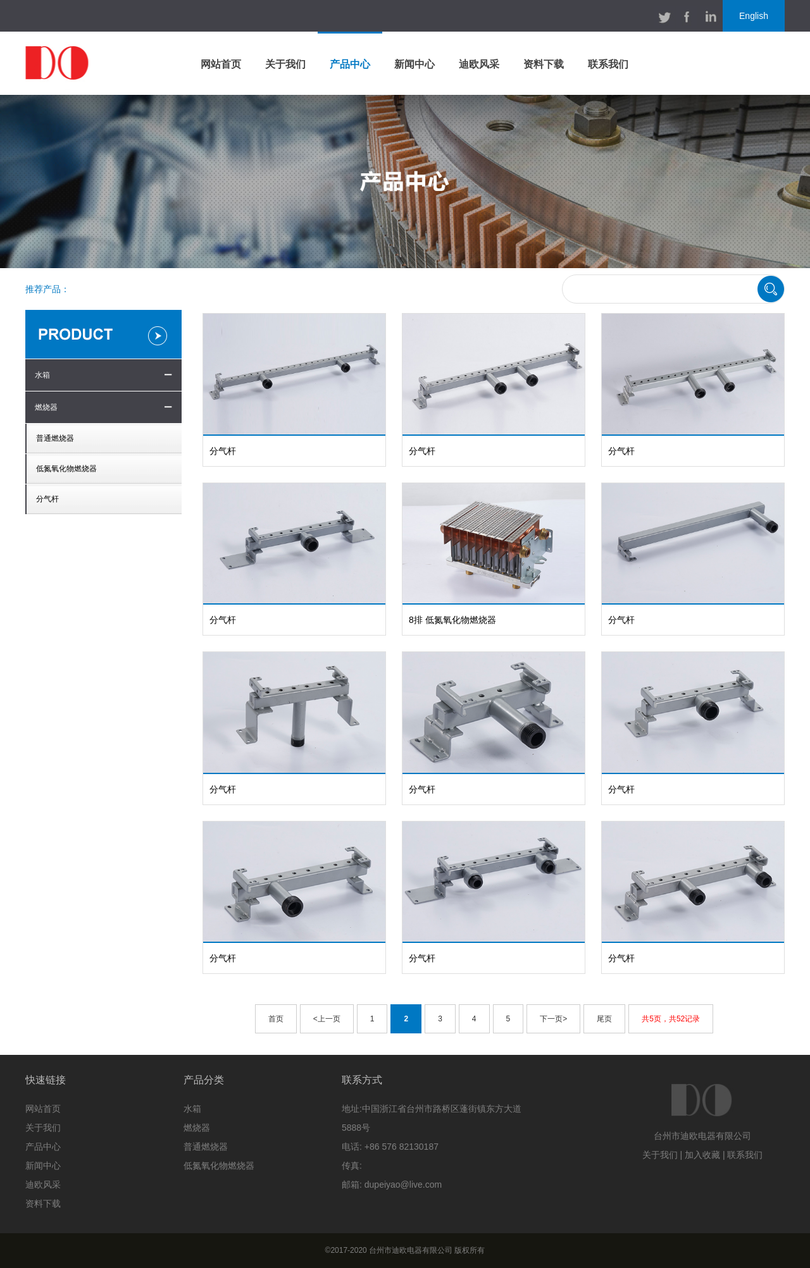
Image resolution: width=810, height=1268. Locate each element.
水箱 (42, 375)
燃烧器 (46, 407)
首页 (276, 1018)
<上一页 (326, 1018)
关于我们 (285, 64)
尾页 (604, 1018)
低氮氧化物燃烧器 (66, 468)
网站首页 (221, 64)
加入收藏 (702, 1155)
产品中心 (350, 64)
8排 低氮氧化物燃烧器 (452, 620)
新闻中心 (414, 64)
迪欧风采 (479, 64)
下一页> (553, 1018)
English (753, 16)
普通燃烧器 (55, 438)
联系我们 (608, 64)
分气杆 (47, 499)
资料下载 (543, 64)
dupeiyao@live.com (403, 1184)
